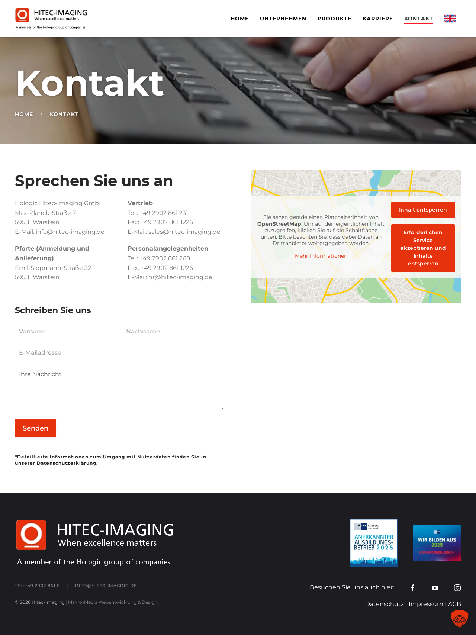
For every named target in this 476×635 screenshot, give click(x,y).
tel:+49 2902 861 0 (37, 585)
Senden (35, 428)
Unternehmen (283, 18)
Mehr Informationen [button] (321, 256)
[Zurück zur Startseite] (52, 18)
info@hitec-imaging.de (106, 585)
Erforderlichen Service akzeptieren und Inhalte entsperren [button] (423, 248)
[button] (459, 618)
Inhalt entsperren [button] (423, 209)
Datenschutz (384, 603)
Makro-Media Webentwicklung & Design (112, 602)
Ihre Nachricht (120, 388)
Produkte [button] (334, 18)
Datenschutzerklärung (66, 463)
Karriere (378, 18)
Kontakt (418, 18)
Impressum (426, 603)
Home (240, 18)
